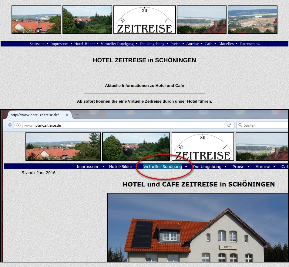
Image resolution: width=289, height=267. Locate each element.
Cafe (208, 43)
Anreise (192, 43)
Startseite (37, 43)
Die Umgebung (151, 43)
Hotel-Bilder (84, 43)
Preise (175, 43)
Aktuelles (226, 43)
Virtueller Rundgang (117, 43)
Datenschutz (250, 43)
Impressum (59, 43)
